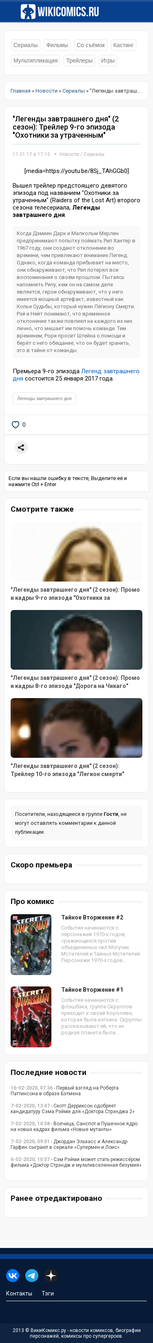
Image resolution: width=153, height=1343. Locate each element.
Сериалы (25, 45)
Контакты (19, 1293)
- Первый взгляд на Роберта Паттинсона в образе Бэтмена (65, 1090)
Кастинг (123, 45)
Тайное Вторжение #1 (92, 989)
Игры (108, 60)
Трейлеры (79, 60)
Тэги (48, 1293)
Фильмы (57, 45)
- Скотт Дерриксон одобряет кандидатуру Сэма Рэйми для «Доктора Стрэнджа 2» (73, 1108)
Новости (69, 154)
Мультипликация (35, 60)
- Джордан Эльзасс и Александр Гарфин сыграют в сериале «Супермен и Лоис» (69, 1144)
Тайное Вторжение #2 (92, 917)
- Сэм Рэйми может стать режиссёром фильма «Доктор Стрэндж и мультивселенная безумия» (76, 1162)
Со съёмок (91, 45)
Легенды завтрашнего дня (44, 398)
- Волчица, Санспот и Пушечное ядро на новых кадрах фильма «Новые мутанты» (74, 1126)
